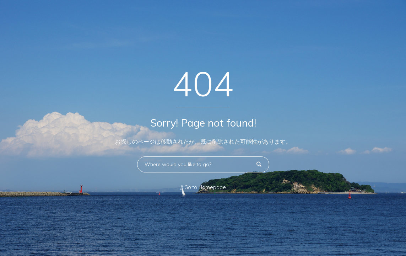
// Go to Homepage (203, 187)
